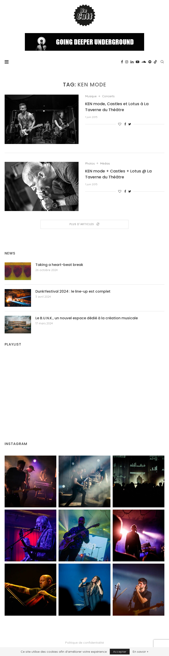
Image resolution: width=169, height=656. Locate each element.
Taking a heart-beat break (59, 264)
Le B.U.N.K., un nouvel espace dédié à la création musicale (86, 318)
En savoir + (140, 651)
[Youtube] (137, 61)
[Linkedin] (132, 61)
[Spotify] (149, 61)
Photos (90, 163)
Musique (91, 96)
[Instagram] (126, 61)
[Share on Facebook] (125, 124)
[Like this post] (119, 124)
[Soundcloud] (143, 61)
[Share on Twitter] (129, 124)
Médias (105, 163)
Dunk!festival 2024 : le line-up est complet (72, 291)
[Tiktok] (155, 61)
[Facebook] (122, 61)
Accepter (119, 652)
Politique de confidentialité (84, 643)
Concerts (108, 96)
